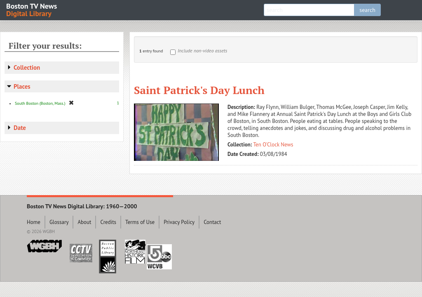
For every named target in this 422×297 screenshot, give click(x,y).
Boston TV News (32, 9)
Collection (27, 67)
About (84, 222)
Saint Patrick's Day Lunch (199, 90)
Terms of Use (140, 222)
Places (22, 86)
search (367, 10)
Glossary (59, 222)
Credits (108, 222)
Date (20, 128)
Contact (212, 222)
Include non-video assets (202, 50)
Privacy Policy (179, 222)
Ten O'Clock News (273, 144)
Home (33, 222)
